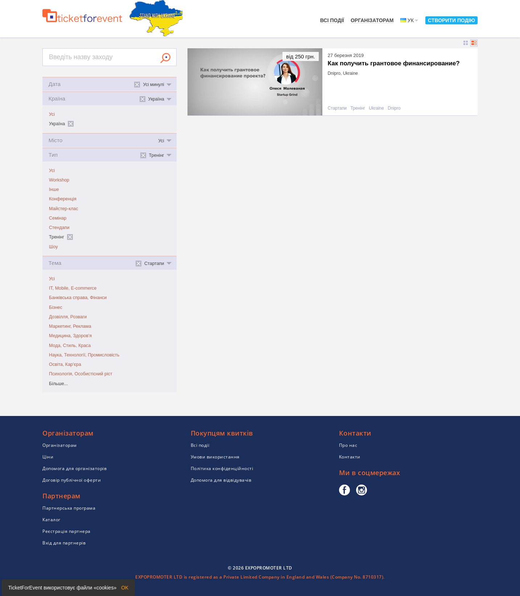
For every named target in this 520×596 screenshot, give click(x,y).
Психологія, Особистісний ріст (80, 373)
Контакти (349, 457)
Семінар (57, 218)
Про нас (348, 445)
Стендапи (59, 227)
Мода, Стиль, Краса (70, 345)
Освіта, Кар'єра (65, 364)
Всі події (332, 20)
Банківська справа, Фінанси (78, 297)
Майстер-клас (63, 208)
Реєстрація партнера (66, 531)
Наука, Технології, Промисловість (84, 355)
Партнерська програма (68, 508)
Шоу (53, 246)
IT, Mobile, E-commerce (72, 288)
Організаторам (372, 20)
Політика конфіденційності (222, 468)
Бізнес (55, 307)
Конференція (63, 198)
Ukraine (376, 108)
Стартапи (337, 108)
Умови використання (215, 457)
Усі (52, 114)
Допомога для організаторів (74, 468)
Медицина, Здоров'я (70, 335)
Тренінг (358, 108)
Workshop (59, 180)
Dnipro (394, 108)
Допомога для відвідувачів (221, 480)
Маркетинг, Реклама (70, 326)
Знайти (165, 58)
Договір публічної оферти (71, 480)
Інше (54, 189)
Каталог (51, 520)
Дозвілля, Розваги (68, 316)
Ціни (47, 457)
